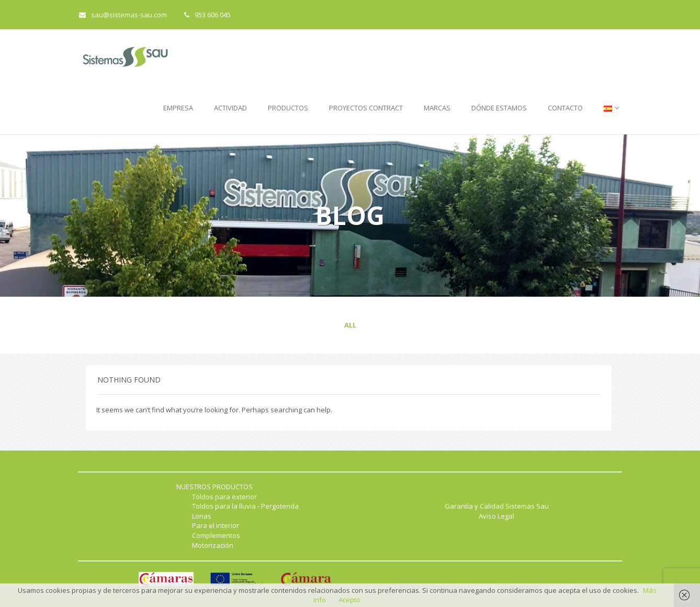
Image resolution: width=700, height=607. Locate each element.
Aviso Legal (496, 516)
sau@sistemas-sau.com (123, 14)
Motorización (212, 545)
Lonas (201, 516)
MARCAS (437, 108)
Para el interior (215, 525)
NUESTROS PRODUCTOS (214, 486)
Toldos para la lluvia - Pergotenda (245, 506)
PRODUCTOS (288, 108)
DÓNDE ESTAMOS (499, 108)
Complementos (216, 535)
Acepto (349, 599)
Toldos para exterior (224, 496)
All (350, 325)
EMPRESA (178, 108)
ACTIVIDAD (230, 108)
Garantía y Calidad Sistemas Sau (497, 506)
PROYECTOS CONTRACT (366, 108)
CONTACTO (565, 108)
